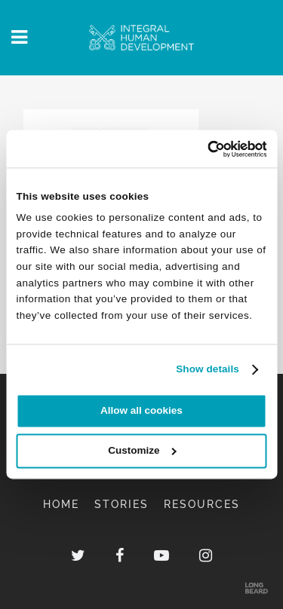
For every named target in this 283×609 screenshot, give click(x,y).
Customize (142, 451)
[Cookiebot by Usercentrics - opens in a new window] (202, 149)
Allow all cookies (141, 411)
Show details (207, 369)
